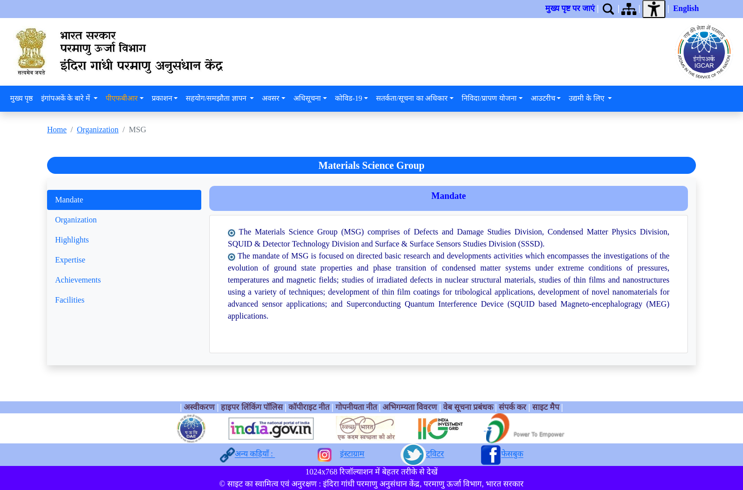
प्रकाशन (162, 98)
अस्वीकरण (199, 407)
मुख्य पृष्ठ (21, 98)
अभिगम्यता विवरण (410, 407)
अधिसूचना (307, 98)
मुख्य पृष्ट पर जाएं (570, 8)
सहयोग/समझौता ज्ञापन (217, 98)
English (686, 8)
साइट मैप (545, 407)
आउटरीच (543, 98)
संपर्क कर (512, 407)
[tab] (124, 200)
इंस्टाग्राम (352, 454)
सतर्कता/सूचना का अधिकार (412, 98)
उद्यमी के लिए (587, 98)
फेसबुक (512, 454)
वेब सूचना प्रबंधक (468, 407)
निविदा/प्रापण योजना (489, 98)
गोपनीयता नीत (356, 407)
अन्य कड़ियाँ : (255, 454)
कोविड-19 (348, 98)
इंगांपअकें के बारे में (66, 98)
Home (57, 129)
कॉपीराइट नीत (308, 407)
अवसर (270, 98)
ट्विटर (435, 454)
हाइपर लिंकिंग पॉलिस (253, 407)
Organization (98, 129)
